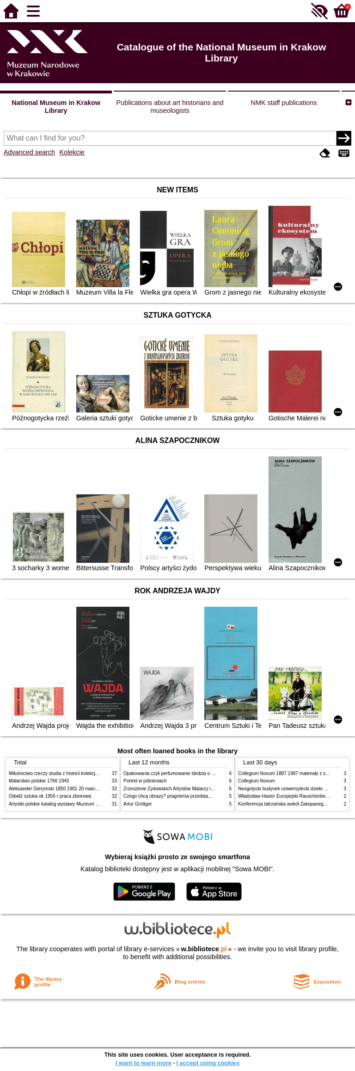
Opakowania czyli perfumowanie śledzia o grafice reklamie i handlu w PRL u (202, 773)
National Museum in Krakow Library (56, 106)
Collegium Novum (256, 780)
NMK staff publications (284, 102)
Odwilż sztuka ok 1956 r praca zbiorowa (50, 796)
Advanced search (29, 152)
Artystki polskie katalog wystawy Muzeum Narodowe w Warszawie (77, 803)
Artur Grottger (137, 803)
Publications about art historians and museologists (170, 106)
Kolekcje (71, 152)
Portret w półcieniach (145, 780)
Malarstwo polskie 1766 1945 (39, 780)
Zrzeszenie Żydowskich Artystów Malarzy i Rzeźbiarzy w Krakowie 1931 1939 (203, 788)
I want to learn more (143, 1062)
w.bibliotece (204, 949)
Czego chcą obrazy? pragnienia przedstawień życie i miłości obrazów (194, 796)
